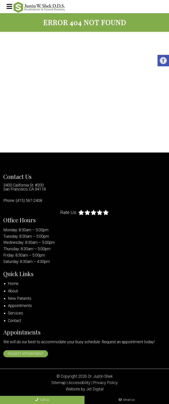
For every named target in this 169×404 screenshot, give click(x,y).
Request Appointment (26, 354)
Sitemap (58, 383)
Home (13, 283)
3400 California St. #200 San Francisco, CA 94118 (24, 187)
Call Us (42, 399)
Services (15, 313)
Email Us (127, 399)
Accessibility (79, 383)
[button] (163, 60)
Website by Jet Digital (84, 389)
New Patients (19, 298)
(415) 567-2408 (29, 201)
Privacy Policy (105, 383)
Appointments (20, 305)
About (13, 291)
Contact (14, 320)
